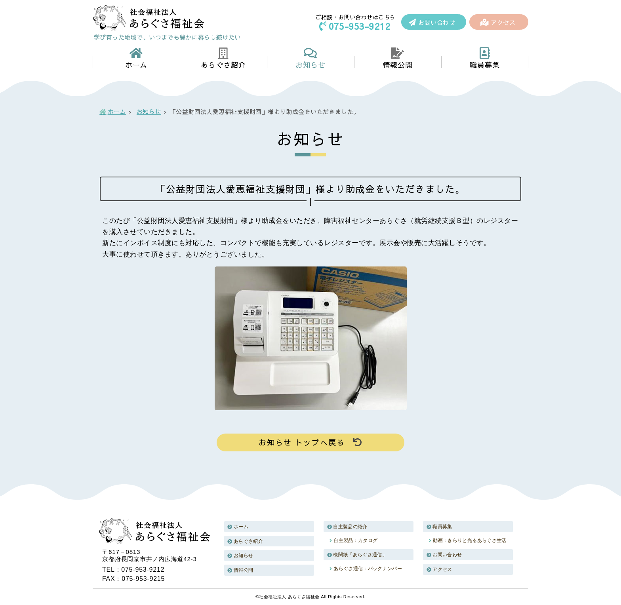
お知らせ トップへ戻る (310, 442)
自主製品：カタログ (355, 540)
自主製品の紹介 (350, 526)
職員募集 (442, 526)
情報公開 (243, 570)
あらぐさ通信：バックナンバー (367, 568)
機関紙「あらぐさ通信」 (360, 554)
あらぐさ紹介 (248, 541)
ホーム (117, 111)
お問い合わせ (432, 22)
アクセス (497, 22)
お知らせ (149, 111)
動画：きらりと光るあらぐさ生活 (469, 540)
